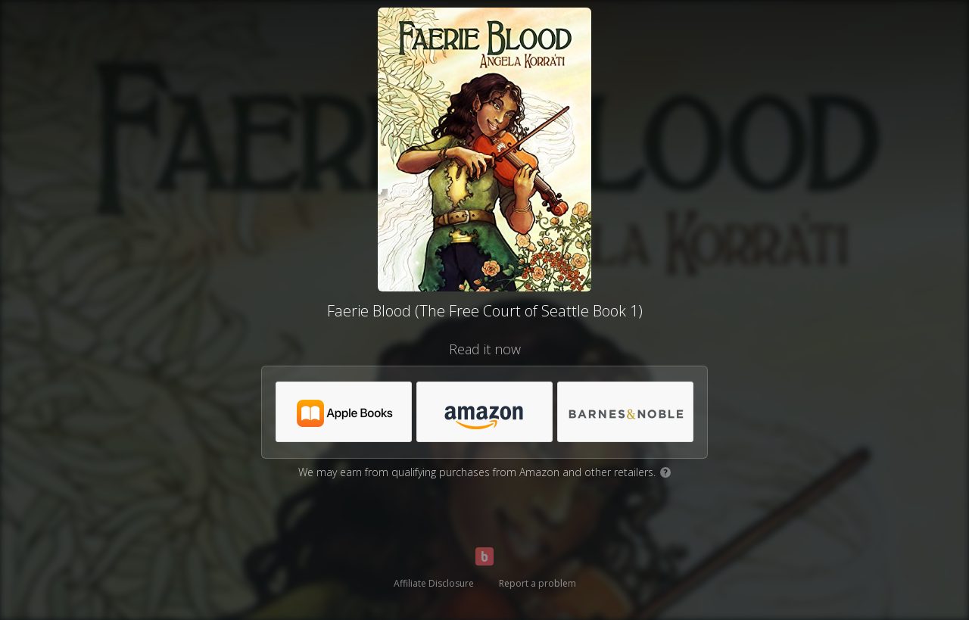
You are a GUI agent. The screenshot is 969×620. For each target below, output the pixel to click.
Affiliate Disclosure (434, 583)
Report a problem (537, 583)
